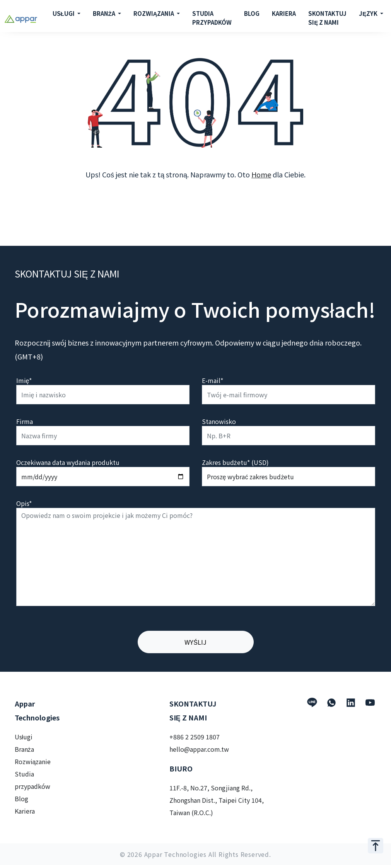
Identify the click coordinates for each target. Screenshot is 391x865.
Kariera (25, 811)
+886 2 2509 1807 (194, 736)
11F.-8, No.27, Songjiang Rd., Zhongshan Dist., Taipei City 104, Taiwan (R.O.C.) (216, 800)
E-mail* (212, 380)
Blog (21, 798)
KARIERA (284, 13)
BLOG (252, 13)
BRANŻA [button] (104, 13)
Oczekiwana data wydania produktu (68, 462)
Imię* (24, 380)
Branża (24, 749)
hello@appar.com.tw (199, 749)
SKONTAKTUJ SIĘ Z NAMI (327, 17)
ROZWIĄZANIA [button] (154, 13)
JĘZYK (369, 13)
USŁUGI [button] (64, 13)
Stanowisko (219, 421)
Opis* (24, 503)
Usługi (24, 736)
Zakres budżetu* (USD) (235, 462)
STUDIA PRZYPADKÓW (212, 17)
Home (261, 174)
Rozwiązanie (33, 761)
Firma (24, 421)
